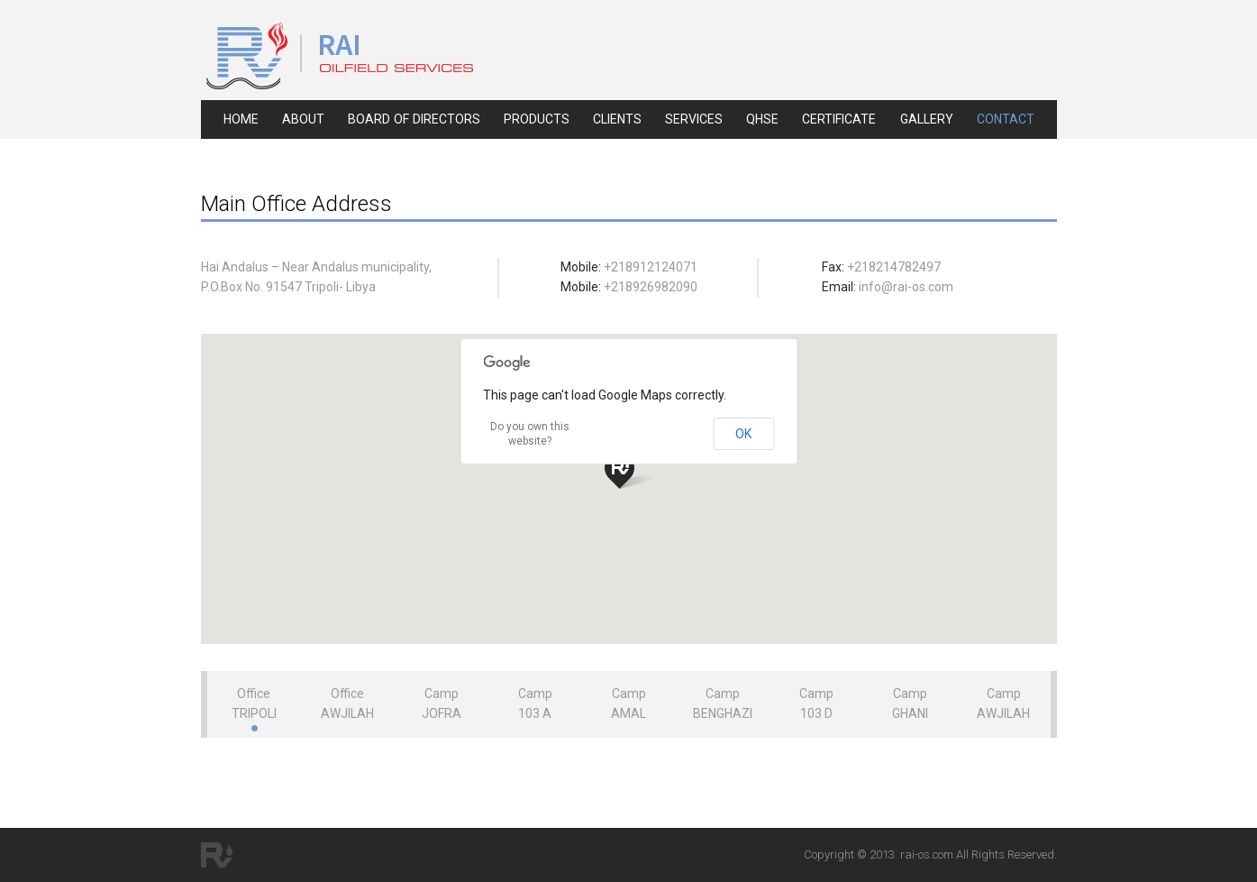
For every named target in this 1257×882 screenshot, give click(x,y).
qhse (762, 119)
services (694, 119)
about (303, 119)
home (241, 119)
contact (1005, 119)
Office (254, 703)
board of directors (414, 119)
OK (743, 434)
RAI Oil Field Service (339, 56)
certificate (839, 119)
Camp (441, 703)
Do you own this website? (529, 433)
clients (617, 119)
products (536, 119)
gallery (926, 119)
